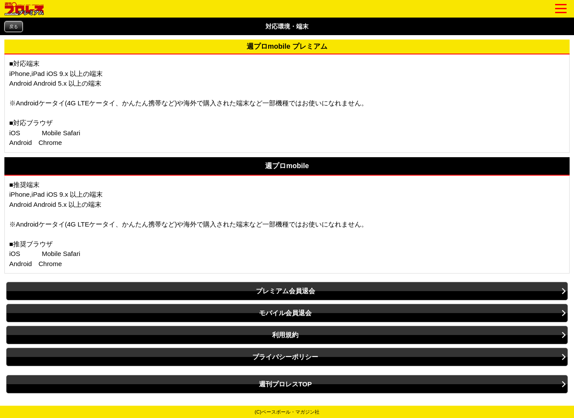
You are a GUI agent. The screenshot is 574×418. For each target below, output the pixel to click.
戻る (13, 26)
